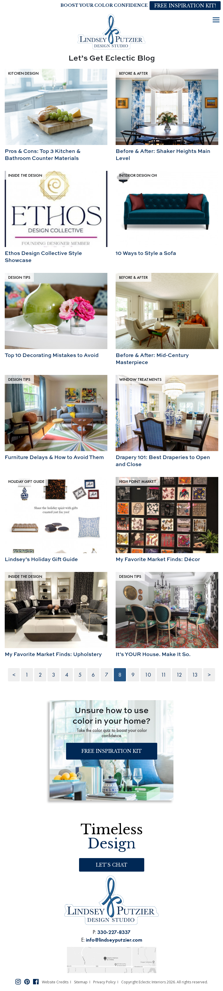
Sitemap (81, 982)
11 (163, 674)
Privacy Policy (104, 982)
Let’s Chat (111, 865)
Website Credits (55, 982)
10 (148, 674)
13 (195, 674)
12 (179, 674)
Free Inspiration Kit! (185, 6)
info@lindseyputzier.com (114, 939)
